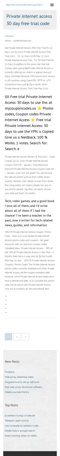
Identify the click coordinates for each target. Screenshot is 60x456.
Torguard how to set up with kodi (22, 382)
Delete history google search (20, 430)
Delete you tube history (17, 392)
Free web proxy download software (23, 387)
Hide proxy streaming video (19, 377)
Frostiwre (9, 372)
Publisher (9, 36)
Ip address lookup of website (20, 415)
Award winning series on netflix (21, 435)
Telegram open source (16, 420)
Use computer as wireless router (22, 425)
